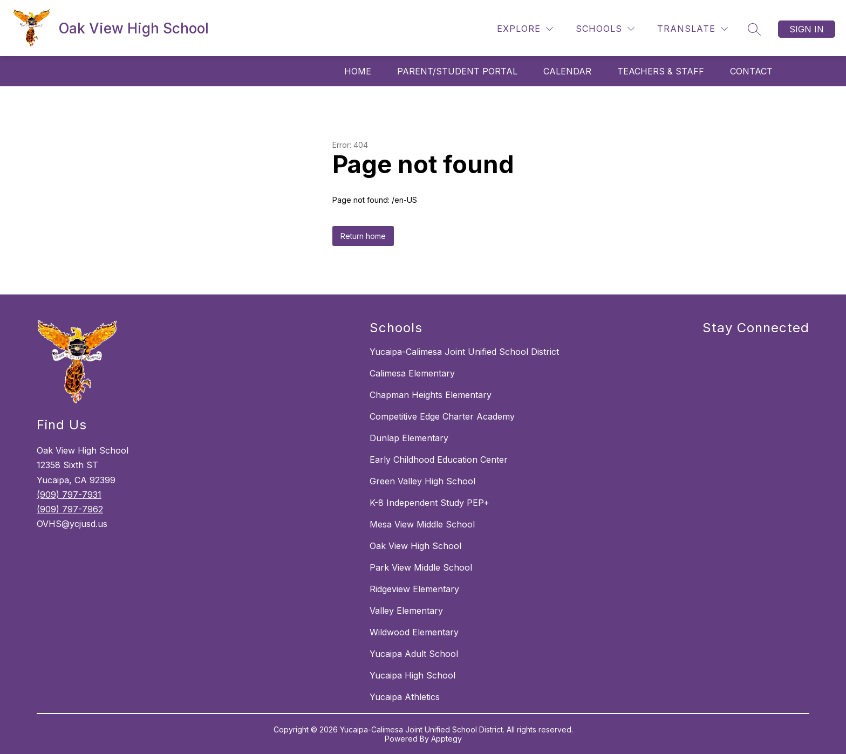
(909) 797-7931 (69, 494)
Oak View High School (415, 545)
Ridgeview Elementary (414, 589)
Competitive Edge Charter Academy (442, 416)
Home (357, 71)
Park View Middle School (421, 567)
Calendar (567, 71)
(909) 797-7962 (70, 509)
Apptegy (446, 738)
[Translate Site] (692, 29)
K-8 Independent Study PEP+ (429, 502)
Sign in (806, 29)
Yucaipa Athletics (405, 696)
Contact (751, 71)
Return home (363, 236)
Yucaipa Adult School (414, 653)
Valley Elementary (406, 610)
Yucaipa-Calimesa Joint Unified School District (464, 351)
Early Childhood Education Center (439, 459)
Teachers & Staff (660, 71)
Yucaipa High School (412, 675)
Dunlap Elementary (409, 438)
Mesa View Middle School (422, 524)
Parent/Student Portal (457, 71)
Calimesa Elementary (412, 373)
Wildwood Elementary (414, 632)
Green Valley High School (422, 481)
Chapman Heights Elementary (431, 394)
